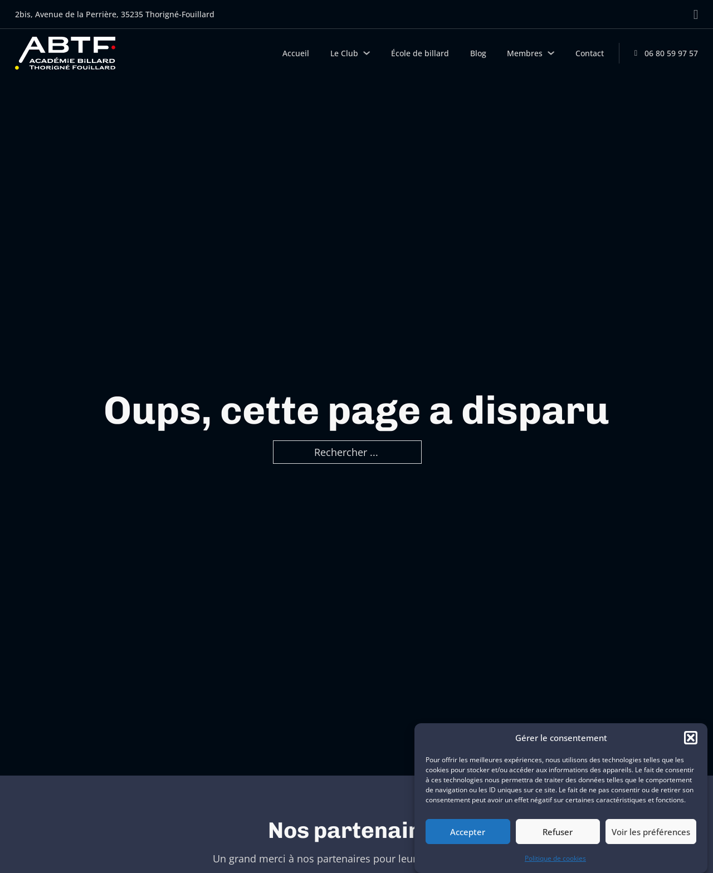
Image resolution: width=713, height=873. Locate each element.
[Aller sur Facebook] (696, 14)
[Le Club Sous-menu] (366, 53)
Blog (478, 53)
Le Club (344, 53)
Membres (525, 53)
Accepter (467, 831)
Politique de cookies (555, 858)
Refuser (558, 831)
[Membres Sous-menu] (551, 53)
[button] (690, 737)
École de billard (420, 53)
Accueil (295, 53)
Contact (589, 53)
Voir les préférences (651, 831)
